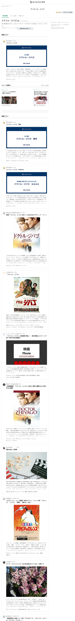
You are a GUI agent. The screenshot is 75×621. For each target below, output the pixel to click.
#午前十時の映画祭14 (31, 375)
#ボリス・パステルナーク (12, 160)
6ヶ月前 (14, 40)
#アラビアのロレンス (24, 553)
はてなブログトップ (55, 25)
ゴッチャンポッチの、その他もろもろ (13, 333)
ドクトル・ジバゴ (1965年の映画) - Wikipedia (9, 92)
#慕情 (26, 491)
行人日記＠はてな (9, 272)
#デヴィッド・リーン (21, 265)
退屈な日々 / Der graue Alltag (12, 384)
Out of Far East (11, 447)
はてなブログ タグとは (55, 24)
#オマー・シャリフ (34, 325)
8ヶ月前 (14, 167)
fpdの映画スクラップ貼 (11, 498)
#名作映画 (17, 377)
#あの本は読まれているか (24, 609)
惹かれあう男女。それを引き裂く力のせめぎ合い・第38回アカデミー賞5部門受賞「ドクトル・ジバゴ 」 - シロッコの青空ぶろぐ (41, 93)
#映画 (7, 325)
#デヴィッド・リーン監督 (12, 553)
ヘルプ (62, 24)
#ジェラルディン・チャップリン (25, 327)
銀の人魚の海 (9, 40)
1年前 (15, 272)
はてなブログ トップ (6, 6)
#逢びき (8, 555)
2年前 (18, 447)
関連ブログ (21, 15)
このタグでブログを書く (68, 12)
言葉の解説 (5, 15)
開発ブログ (67, 24)
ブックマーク (5, 90)
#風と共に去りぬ (10, 491)
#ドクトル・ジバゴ (10, 79)
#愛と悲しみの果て (32, 491)
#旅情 (41, 553)
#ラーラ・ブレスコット (11, 609)
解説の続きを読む (25, 28)
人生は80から (9, 561)
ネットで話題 (13, 15)
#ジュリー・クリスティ (11, 327)
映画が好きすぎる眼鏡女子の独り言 (13, 212)
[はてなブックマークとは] (10, 85)
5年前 (17, 616)
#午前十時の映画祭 (38, 327)
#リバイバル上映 (10, 377)
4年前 (17, 498)
